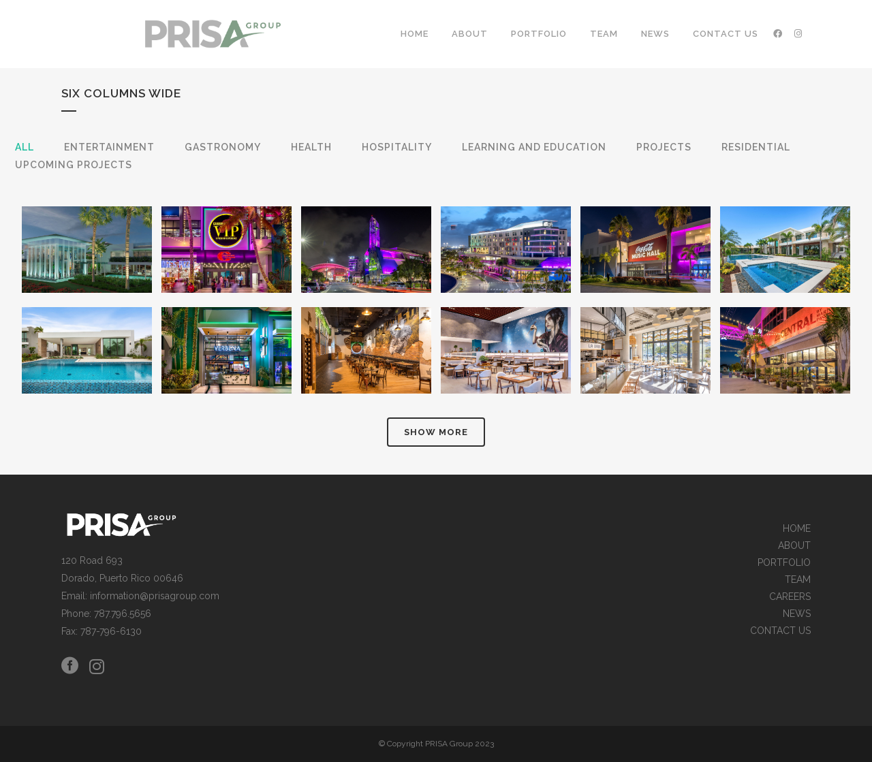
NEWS (797, 614)
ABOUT (794, 546)
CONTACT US (780, 631)
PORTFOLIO (784, 563)
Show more (436, 432)
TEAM (798, 580)
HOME (797, 529)
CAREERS (790, 597)
